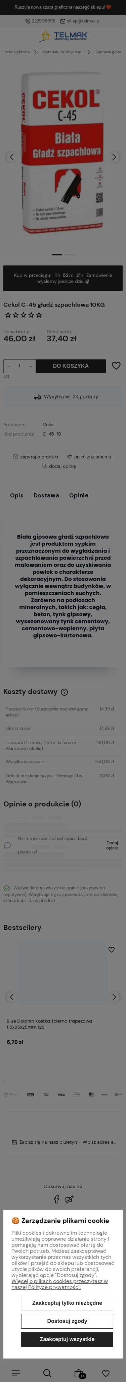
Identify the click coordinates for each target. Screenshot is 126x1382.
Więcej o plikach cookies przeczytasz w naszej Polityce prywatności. (59, 1284)
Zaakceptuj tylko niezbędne (67, 1303)
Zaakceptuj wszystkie (67, 1339)
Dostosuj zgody (67, 1321)
